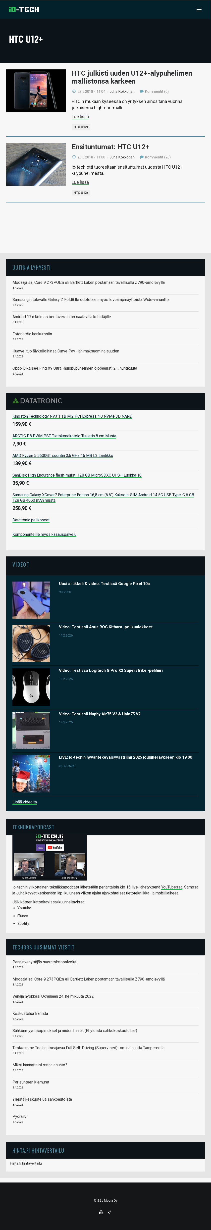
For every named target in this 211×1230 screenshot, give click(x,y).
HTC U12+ (81, 127)
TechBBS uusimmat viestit (43, 947)
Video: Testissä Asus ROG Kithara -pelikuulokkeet (106, 627)
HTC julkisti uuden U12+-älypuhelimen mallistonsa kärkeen (132, 77)
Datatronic (38, 401)
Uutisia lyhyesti (31, 267)
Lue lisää (80, 116)
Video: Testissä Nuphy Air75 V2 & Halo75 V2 (100, 714)
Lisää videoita (24, 802)
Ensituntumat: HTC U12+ (110, 147)
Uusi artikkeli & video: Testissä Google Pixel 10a (104, 583)
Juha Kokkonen (122, 91)
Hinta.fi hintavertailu (26, 1163)
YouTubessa (171, 887)
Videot (21, 564)
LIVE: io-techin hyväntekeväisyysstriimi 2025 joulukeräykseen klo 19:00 (125, 757)
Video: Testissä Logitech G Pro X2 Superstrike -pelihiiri (111, 670)
